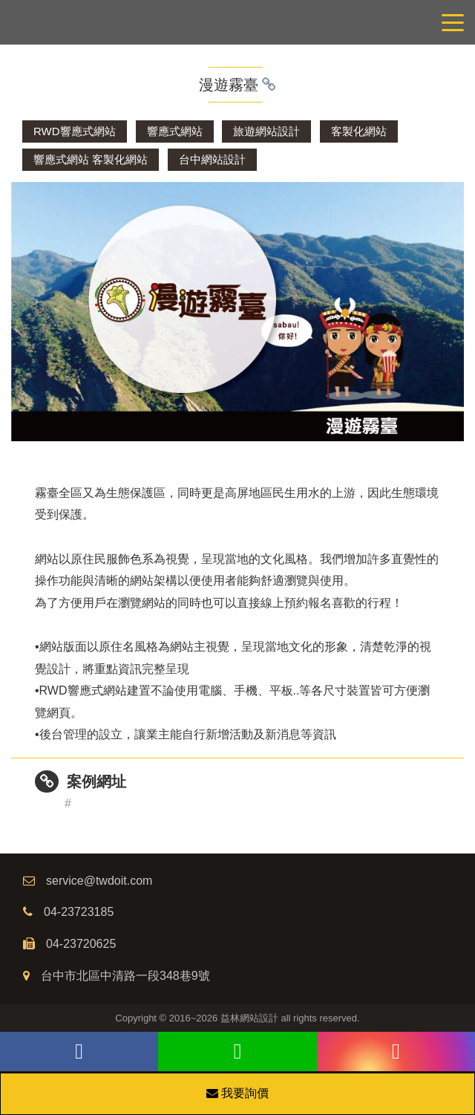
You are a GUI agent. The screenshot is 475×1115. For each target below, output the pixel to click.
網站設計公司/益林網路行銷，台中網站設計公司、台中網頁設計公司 (237, 22)
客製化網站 (359, 131)
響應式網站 (175, 131)
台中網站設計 (212, 159)
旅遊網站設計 (266, 131)
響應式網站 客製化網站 (90, 159)
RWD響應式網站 (74, 131)
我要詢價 (237, 1093)
